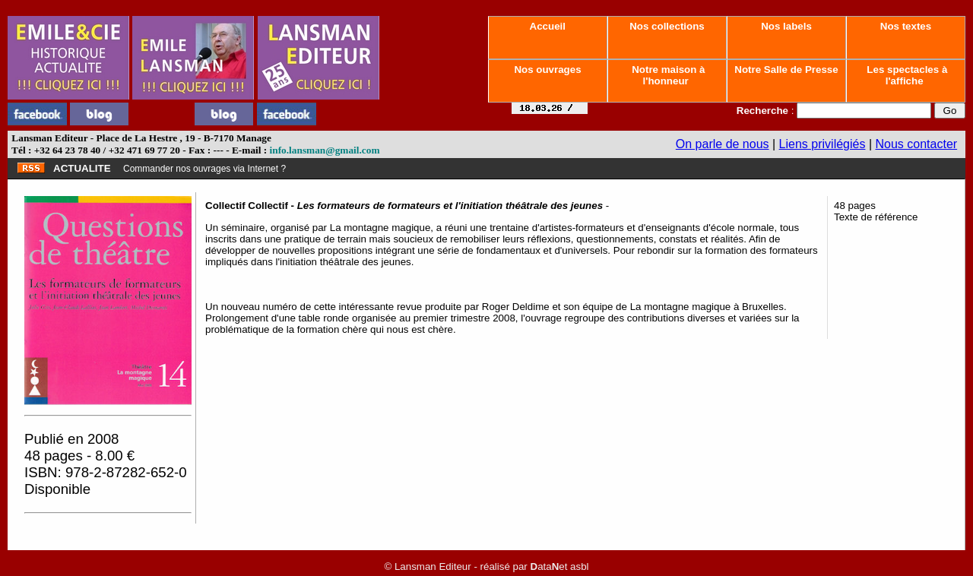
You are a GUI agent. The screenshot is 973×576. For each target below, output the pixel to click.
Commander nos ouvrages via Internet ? (204, 168)
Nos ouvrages (548, 69)
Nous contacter (917, 144)
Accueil (547, 26)
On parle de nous (722, 144)
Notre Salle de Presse (786, 69)
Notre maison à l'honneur (667, 75)
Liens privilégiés (822, 144)
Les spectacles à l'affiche (906, 75)
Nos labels (786, 26)
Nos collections (667, 26)
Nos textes (905, 26)
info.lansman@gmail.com (325, 150)
